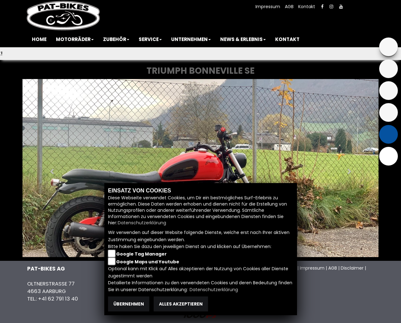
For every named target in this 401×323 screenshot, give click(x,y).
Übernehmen (128, 304)
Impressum (267, 6)
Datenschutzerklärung (142, 223)
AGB (289, 6)
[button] (74, 39)
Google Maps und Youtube (147, 262)
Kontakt (306, 6)
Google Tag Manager (141, 254)
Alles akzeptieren (181, 304)
